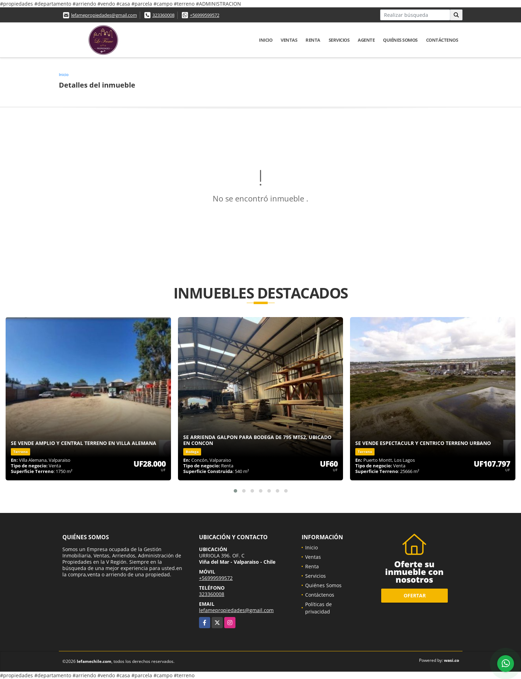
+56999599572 (204, 15)
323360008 (163, 15)
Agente (366, 40)
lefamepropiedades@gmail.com (104, 15)
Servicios (339, 40)
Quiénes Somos (400, 40)
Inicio (265, 40)
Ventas (289, 40)
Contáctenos (442, 40)
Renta (313, 40)
